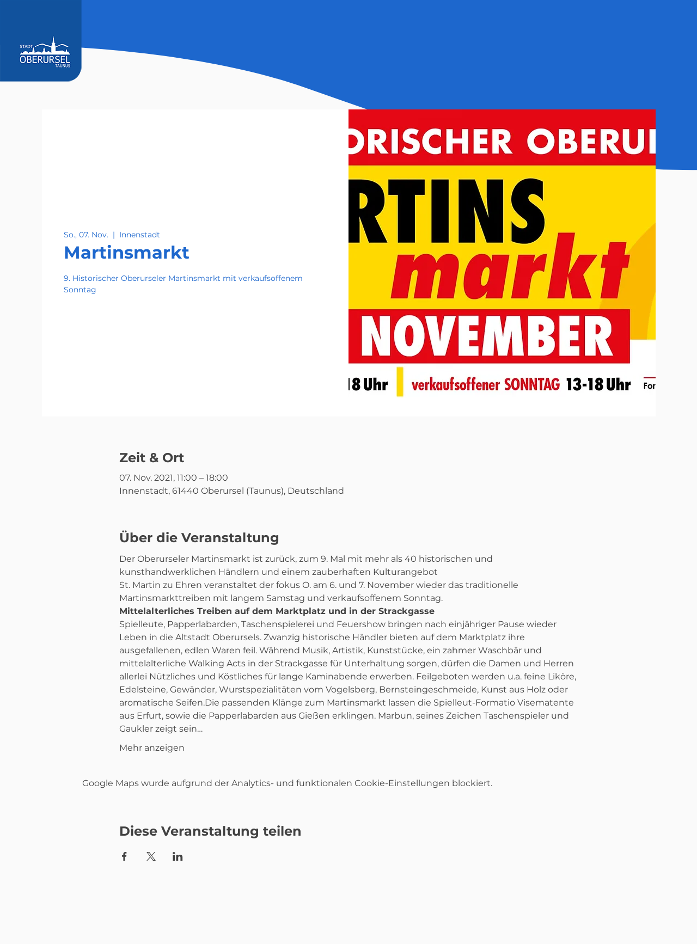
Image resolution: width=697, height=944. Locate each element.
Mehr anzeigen (152, 748)
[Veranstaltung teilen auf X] (151, 856)
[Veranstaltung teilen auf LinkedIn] (178, 856)
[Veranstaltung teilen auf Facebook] (124, 856)
